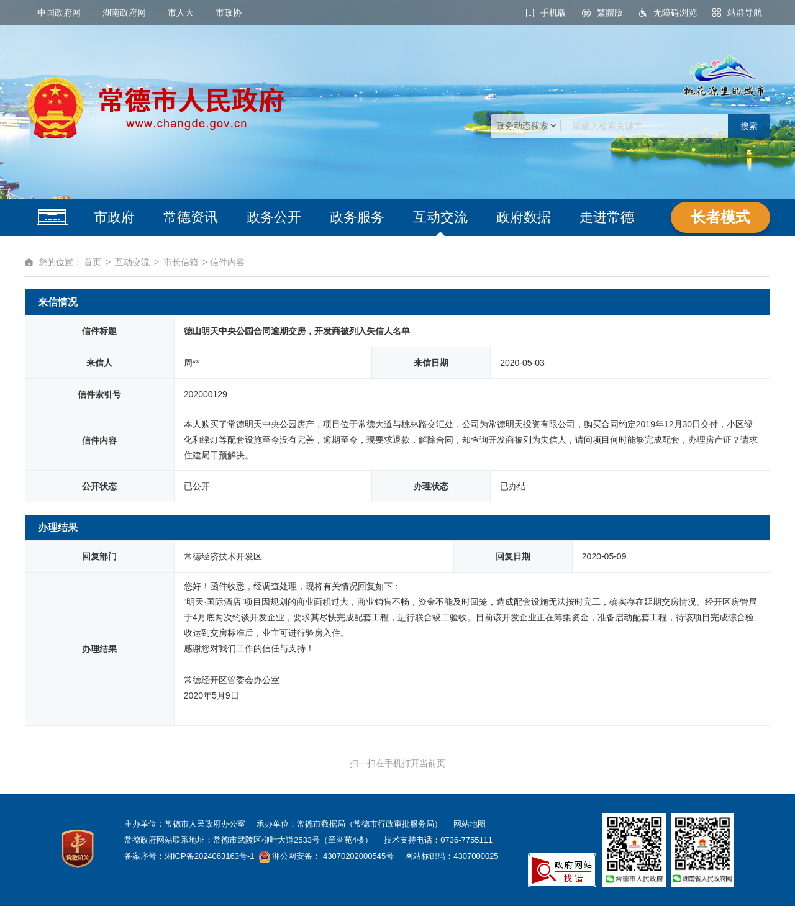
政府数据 (523, 217)
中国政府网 (59, 12)
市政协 (229, 12)
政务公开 (274, 217)
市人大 (181, 12)
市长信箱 (180, 262)
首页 (92, 262)
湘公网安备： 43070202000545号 (332, 856)
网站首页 (52, 217)
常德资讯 (190, 217)
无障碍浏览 (675, 12)
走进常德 (606, 217)
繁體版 (610, 12)
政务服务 (357, 217)
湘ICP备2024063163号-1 (210, 856)
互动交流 (440, 217)
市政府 (114, 217)
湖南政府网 (124, 12)
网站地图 (469, 823)
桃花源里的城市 (723, 76)
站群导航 (744, 12)
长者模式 (720, 217)
